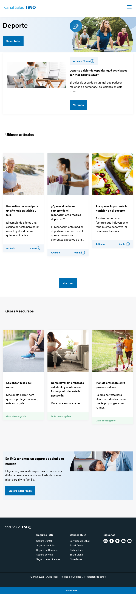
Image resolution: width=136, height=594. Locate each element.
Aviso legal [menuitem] (52, 576)
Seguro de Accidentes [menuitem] (48, 559)
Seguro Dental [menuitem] (44, 540)
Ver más (78, 105)
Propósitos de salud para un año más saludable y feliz (22, 210)
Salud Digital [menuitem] (76, 554)
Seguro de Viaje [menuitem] (44, 554)
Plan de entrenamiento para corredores (110, 385)
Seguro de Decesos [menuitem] (47, 550)
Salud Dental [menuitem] (76, 545)
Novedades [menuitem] (76, 559)
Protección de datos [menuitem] (95, 576)
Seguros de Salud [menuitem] (45, 545)
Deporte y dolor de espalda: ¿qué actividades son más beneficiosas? (98, 72)
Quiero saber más (20, 491)
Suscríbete (13, 41)
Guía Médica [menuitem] (76, 550)
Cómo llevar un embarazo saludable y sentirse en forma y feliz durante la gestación (67, 389)
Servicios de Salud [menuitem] (80, 540)
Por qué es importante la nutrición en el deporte (112, 208)
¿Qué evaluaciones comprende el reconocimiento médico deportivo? (66, 212)
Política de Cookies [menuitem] (71, 576)
